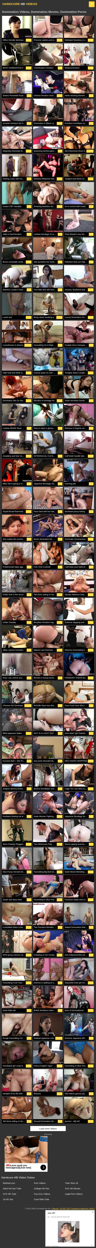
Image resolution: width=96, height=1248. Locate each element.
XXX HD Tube (9, 1194)
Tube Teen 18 (71, 1183)
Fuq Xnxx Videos (42, 1194)
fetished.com (9, 1183)
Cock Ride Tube (41, 1199)
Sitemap (55, 1209)
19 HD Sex (8, 1199)
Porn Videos (40, 1183)
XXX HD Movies (72, 1188)
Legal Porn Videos (73, 1194)
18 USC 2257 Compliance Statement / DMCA (77, 1209)
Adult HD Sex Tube (12, 1188)
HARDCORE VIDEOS (19, 4)
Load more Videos (48, 1128)
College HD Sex (41, 1188)
